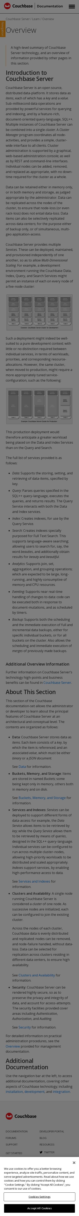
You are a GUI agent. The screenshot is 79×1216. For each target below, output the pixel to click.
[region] (39, 1186)
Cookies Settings (39, 1197)
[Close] (74, 1162)
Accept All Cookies (39, 1208)
